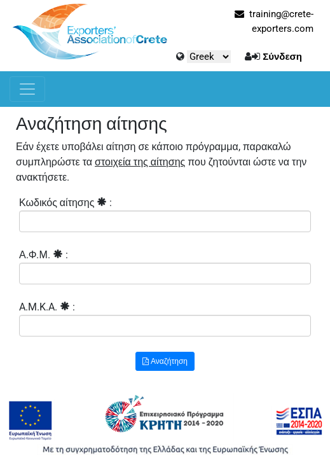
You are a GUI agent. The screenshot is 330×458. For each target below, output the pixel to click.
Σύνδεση (282, 56)
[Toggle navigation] (27, 89)
